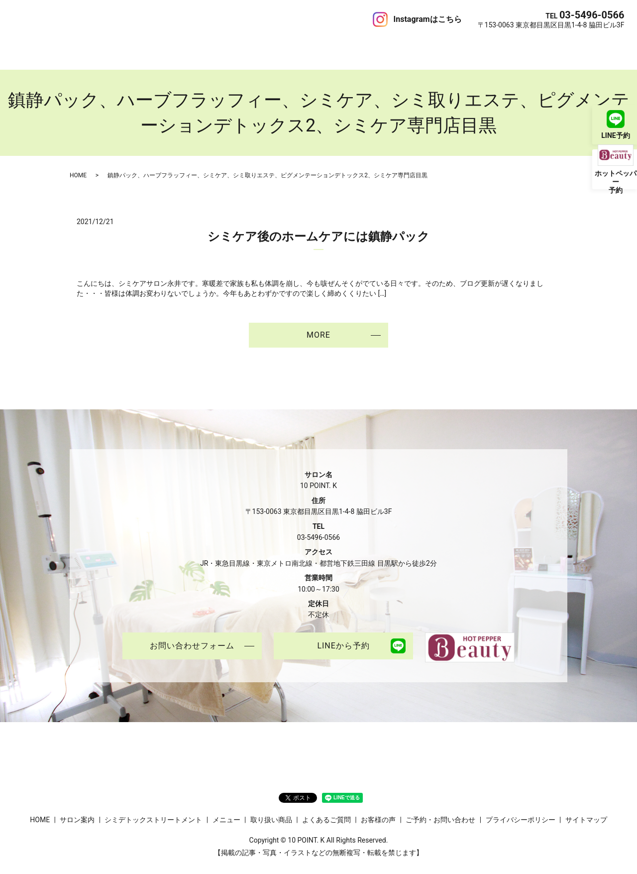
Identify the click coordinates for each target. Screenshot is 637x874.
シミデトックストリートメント (132, 47)
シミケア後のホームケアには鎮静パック (318, 226)
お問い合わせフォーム (192, 636)
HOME (23, 47)
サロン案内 (57, 47)
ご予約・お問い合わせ (433, 47)
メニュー (202, 47)
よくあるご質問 (297, 47)
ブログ (381, 47)
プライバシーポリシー (520, 810)
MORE (318, 324)
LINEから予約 (343, 636)
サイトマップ (586, 810)
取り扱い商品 (244, 47)
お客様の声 (346, 47)
